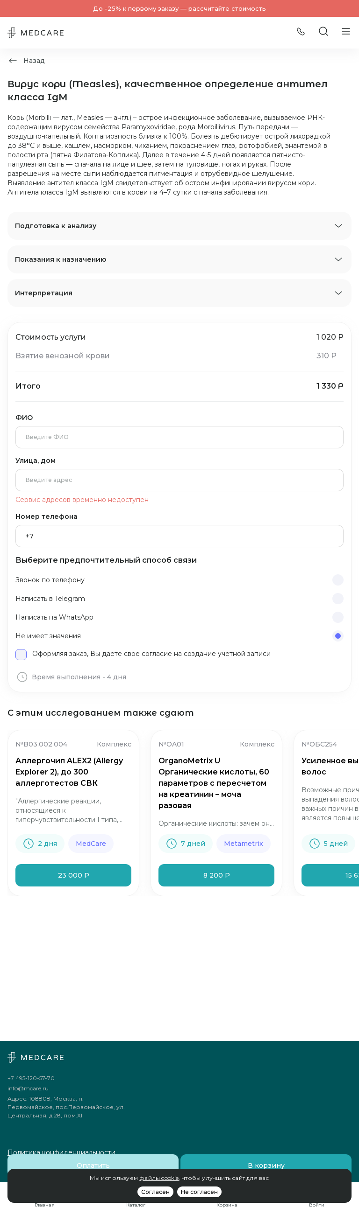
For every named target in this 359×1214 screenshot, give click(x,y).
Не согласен (199, 1191)
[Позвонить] (301, 33)
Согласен (155, 1191)
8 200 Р (216, 875)
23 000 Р (73, 875)
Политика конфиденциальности (61, 1152)
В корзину (266, 1165)
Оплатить (93, 1165)
